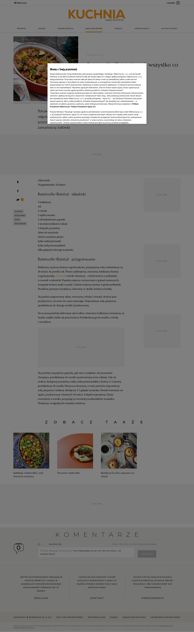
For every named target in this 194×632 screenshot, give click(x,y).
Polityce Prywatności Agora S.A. (83, 107)
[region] (97, 93)
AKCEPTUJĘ (135, 119)
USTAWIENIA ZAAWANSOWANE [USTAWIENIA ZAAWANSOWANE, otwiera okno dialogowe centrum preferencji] (66, 119)
